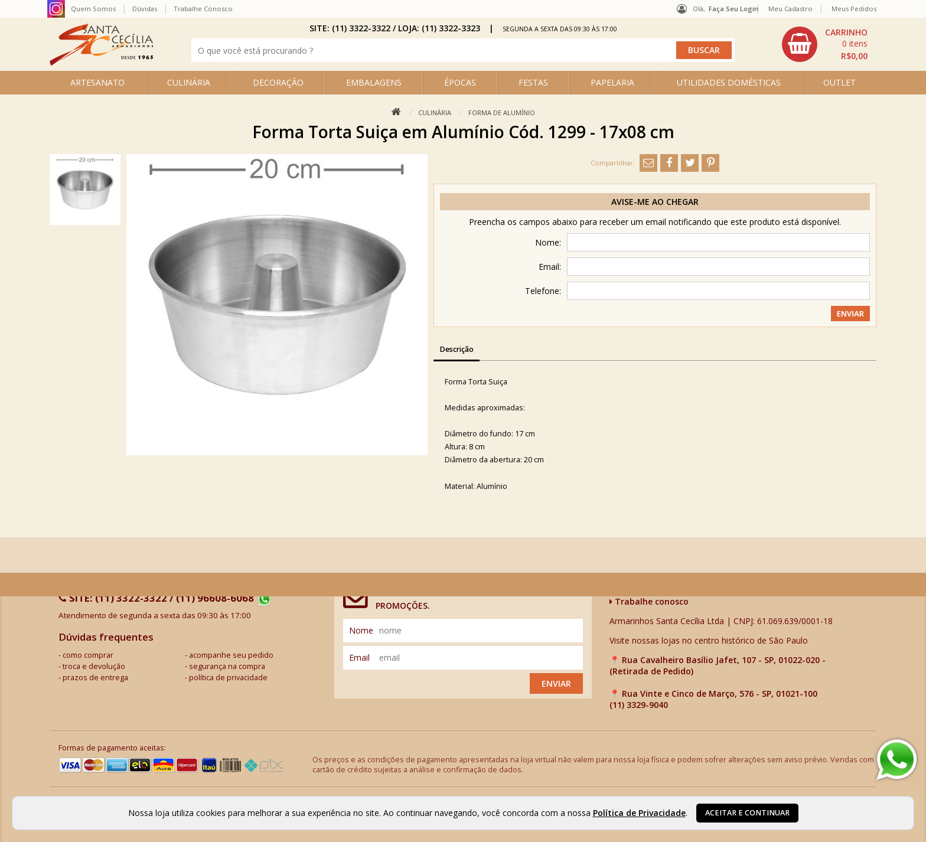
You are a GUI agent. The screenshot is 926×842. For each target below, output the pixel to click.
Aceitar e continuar (747, 813)
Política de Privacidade (639, 812)
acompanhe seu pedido (231, 655)
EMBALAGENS (374, 82)
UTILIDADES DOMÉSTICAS (729, 82)
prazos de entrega (95, 678)
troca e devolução (94, 666)
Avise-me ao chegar (655, 201)
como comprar (88, 655)
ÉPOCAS (460, 82)
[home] (101, 62)
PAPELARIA (612, 82)
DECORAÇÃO (278, 82)
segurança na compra (227, 666)
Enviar (556, 683)
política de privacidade (228, 678)
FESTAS (533, 82)
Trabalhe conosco (649, 601)
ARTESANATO (97, 82)
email (359, 657)
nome (361, 630)
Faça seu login (733, 8)
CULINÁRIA (188, 82)
